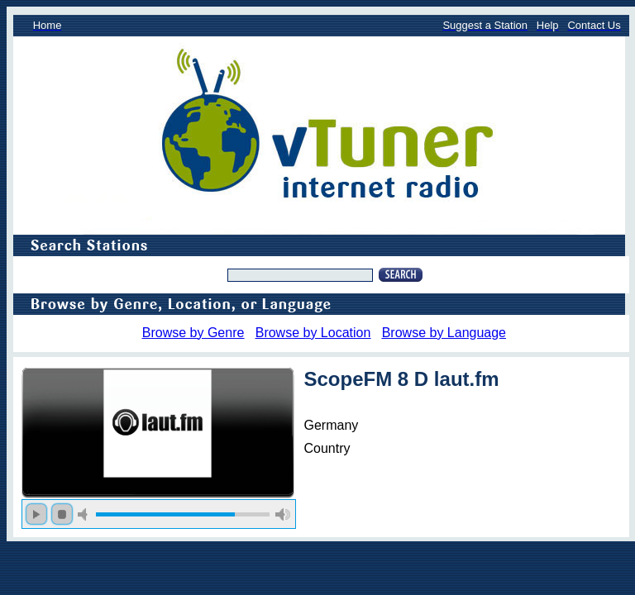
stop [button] (62, 514)
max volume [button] (282, 514)
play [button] (36, 514)
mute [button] (85, 514)
